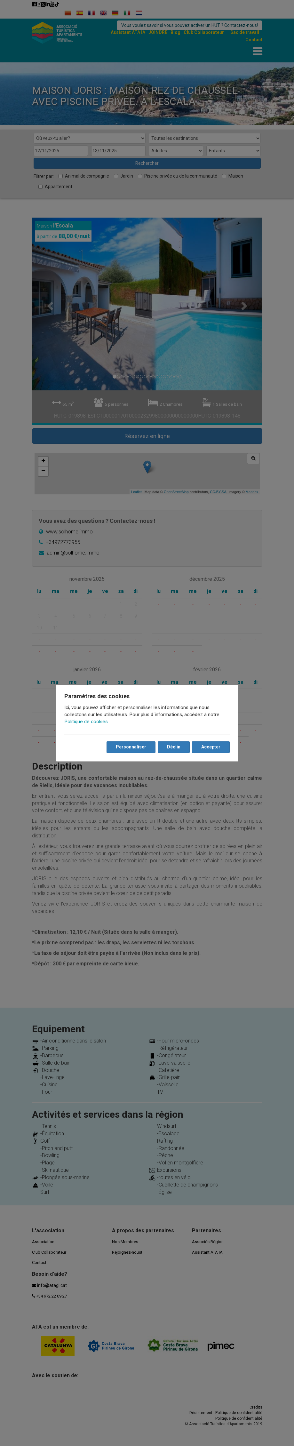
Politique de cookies (86, 721)
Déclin (173, 746)
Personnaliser (130, 746)
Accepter (210, 746)
